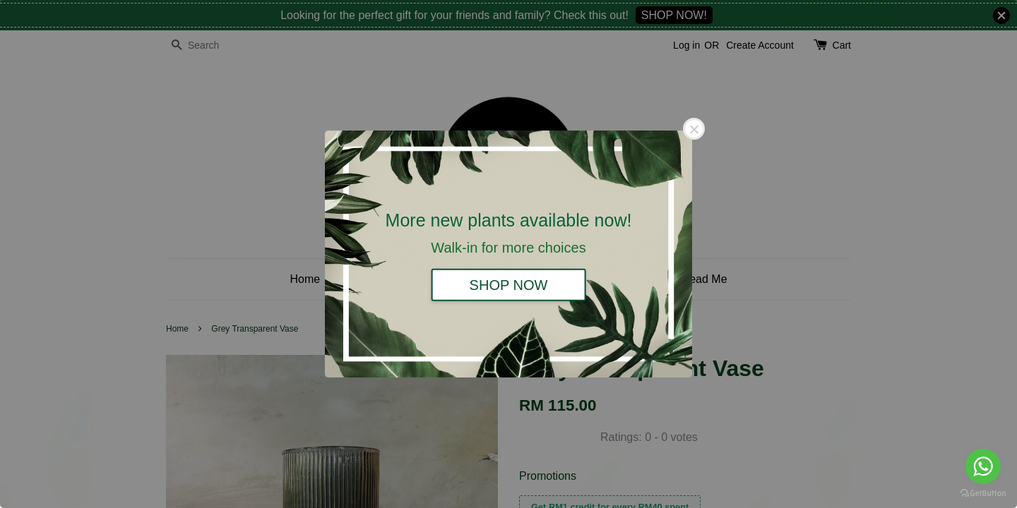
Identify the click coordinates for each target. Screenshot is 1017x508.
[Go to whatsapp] (983, 466)
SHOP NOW (509, 284)
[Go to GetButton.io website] (983, 493)
